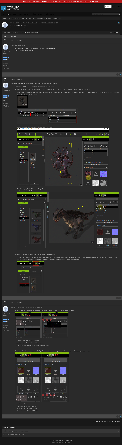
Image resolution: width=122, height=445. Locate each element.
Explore (9, 14)
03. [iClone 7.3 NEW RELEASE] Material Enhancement (45, 18)
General (24, 18)
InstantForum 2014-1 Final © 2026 (63, 440)
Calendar (26, 14)
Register (119, 6)
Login (113, 6)
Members (33, 14)
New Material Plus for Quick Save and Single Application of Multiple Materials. (35, 48)
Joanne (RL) (18, 25)
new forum (95, 1)
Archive (11, 18)
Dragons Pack (28, 190)
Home (3, 14)
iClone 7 (17, 18)
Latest (14, 14)
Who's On (40, 14)
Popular (20, 14)
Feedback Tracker (49, 14)
